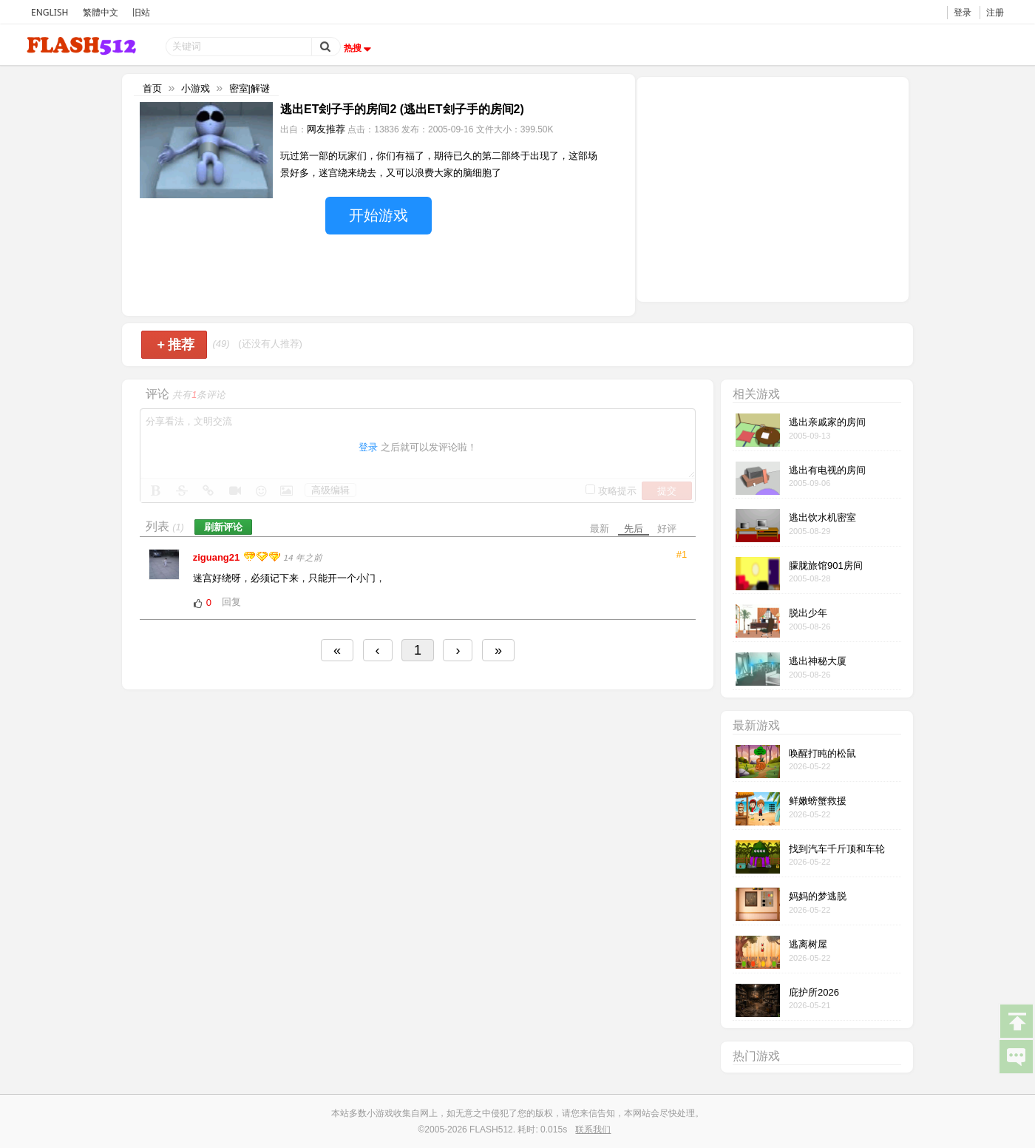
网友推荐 (326, 129)
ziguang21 (217, 557)
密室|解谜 (249, 88)
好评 (666, 528)
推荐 (175, 344)
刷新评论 (223, 527)
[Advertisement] (772, 187)
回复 (231, 601)
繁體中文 (100, 12)
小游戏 (195, 88)
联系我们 (593, 1129)
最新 (599, 528)
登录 (962, 12)
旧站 (141, 12)
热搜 (359, 48)
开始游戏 (378, 215)
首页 (152, 88)
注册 (995, 12)
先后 (633, 528)
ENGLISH (49, 12)
